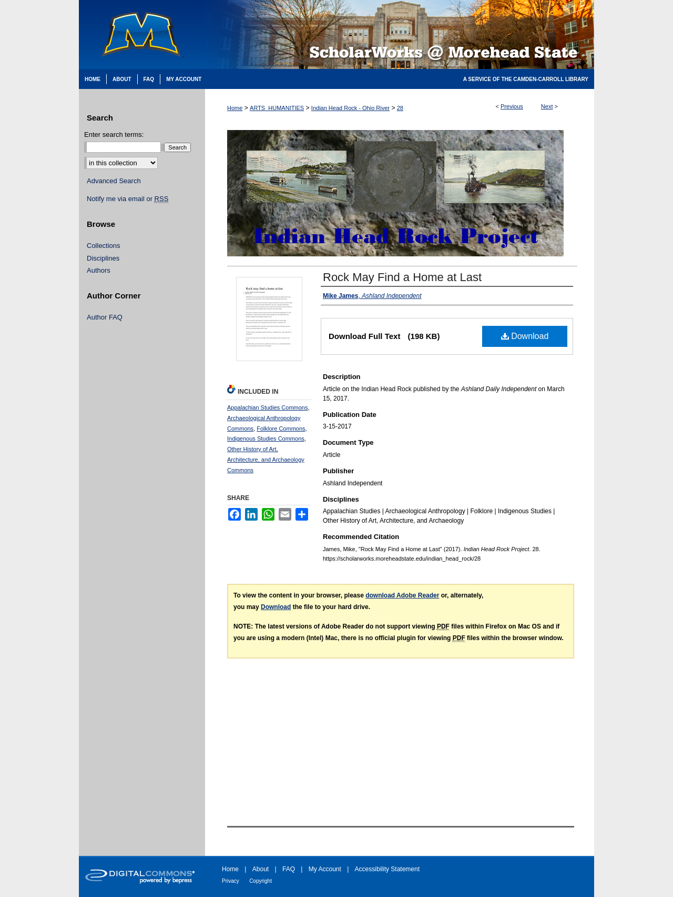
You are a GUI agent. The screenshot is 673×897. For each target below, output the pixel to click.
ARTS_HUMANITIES (277, 108)
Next (547, 106)
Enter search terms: (114, 134)
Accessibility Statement (387, 869)
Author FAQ (105, 317)
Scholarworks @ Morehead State (399, 34)
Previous (512, 106)
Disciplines (103, 258)
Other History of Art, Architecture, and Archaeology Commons (265, 459)
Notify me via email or (127, 199)
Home (234, 108)
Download (525, 336)
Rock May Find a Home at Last (402, 277)
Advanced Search (114, 181)
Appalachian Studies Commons (267, 407)
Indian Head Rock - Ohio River (350, 108)
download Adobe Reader (402, 595)
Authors (98, 270)
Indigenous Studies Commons (265, 438)
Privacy (230, 881)
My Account (325, 869)
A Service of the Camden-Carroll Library (525, 79)
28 (400, 108)
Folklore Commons (281, 428)
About (260, 869)
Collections (103, 246)
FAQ (288, 869)
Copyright (260, 881)
